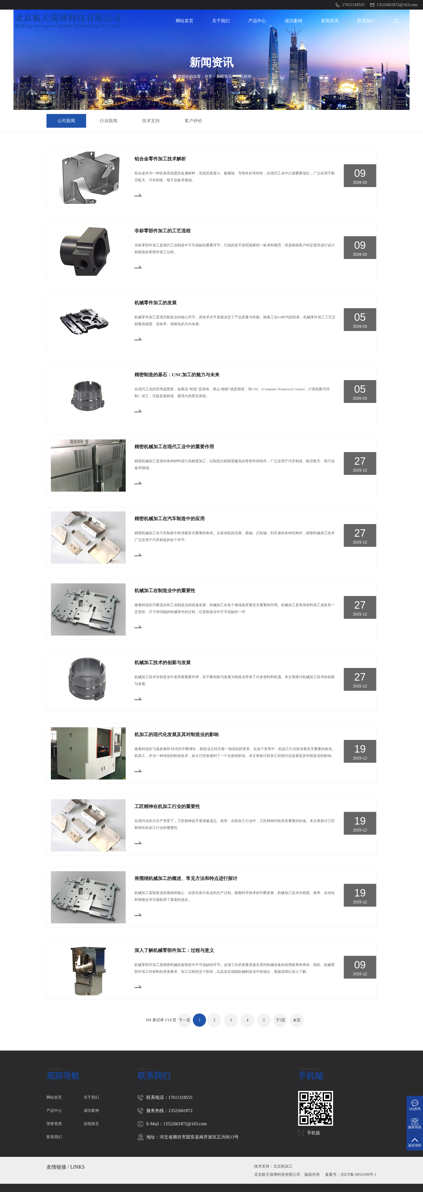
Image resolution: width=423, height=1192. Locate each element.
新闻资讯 (330, 20)
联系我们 (366, 20)
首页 (208, 76)
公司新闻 (243, 76)
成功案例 (293, 20)
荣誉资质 (54, 1124)
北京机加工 (283, 1166)
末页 (297, 1020)
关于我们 (221, 20)
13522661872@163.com (185, 1123)
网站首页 (184, 20)
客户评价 (195, 120)
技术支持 (152, 120)
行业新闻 (110, 120)
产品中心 (257, 20)
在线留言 (91, 1124)
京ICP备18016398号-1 (358, 1174)
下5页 (280, 1020)
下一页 (184, 1020)
